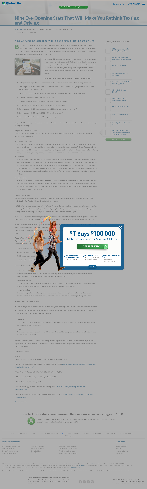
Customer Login (118, 4)
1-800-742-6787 (134, 4)
